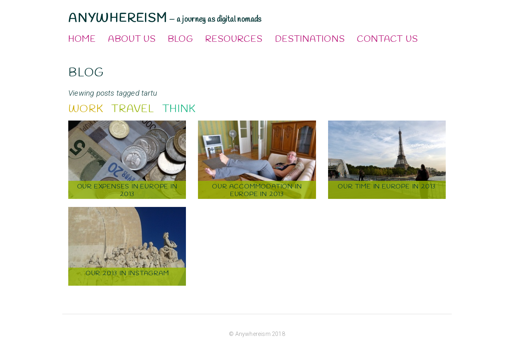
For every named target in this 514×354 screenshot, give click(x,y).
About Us (132, 39)
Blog (180, 39)
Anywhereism (117, 18)
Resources (234, 39)
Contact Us (387, 39)
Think (179, 109)
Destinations (310, 39)
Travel (132, 109)
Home (82, 39)
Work (85, 109)
